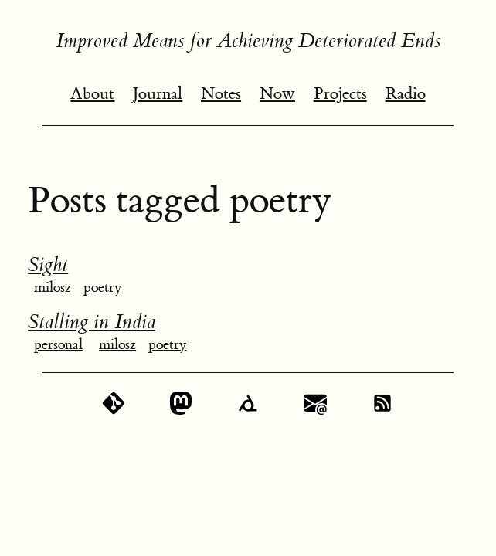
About (92, 93)
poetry (102, 288)
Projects (340, 93)
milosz (52, 288)
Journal (157, 93)
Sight (48, 265)
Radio (406, 93)
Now (277, 93)
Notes (221, 93)
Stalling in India (91, 322)
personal (58, 345)
